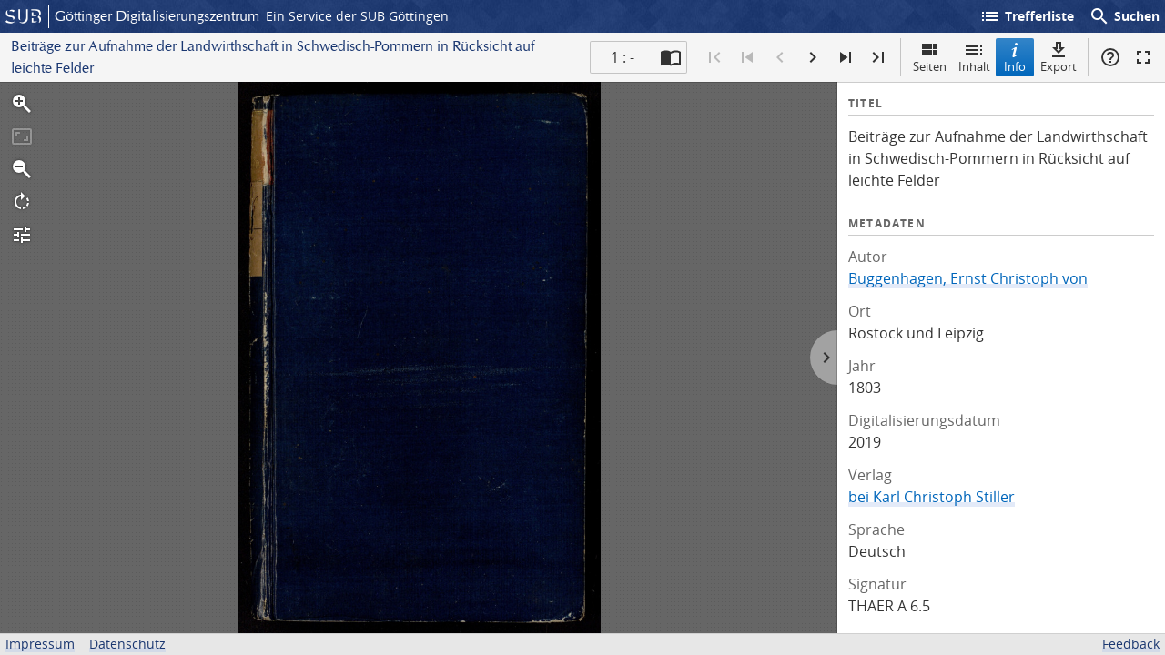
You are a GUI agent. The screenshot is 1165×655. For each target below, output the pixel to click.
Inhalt (974, 57)
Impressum (40, 643)
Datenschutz (127, 643)
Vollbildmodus (1143, 57)
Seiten (930, 57)
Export (1058, 57)
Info (1015, 57)
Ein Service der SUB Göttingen (357, 16)
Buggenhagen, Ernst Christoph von (968, 278)
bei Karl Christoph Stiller (931, 497)
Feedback (1131, 643)
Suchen (1124, 16)
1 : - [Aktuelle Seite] (622, 57)
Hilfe (1110, 57)
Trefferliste (1026, 16)
